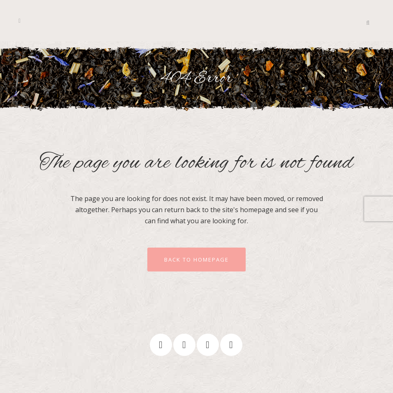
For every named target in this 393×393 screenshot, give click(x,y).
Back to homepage (196, 259)
